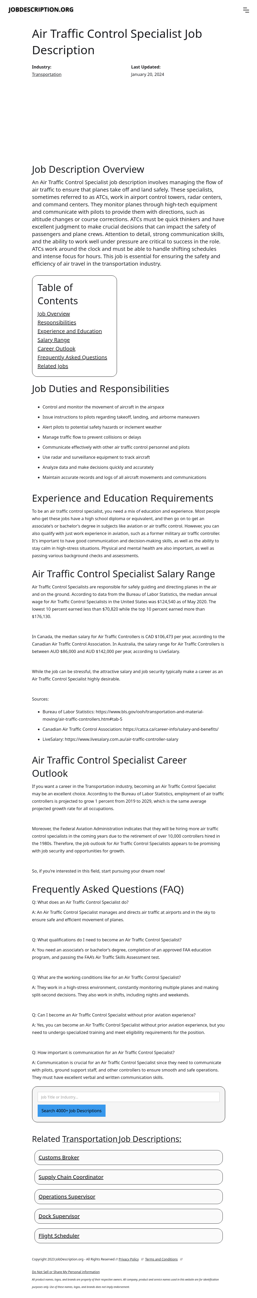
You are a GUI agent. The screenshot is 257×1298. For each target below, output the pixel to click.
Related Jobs (53, 366)
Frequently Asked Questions (72, 357)
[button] (246, 10)
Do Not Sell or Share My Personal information (66, 1272)
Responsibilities (57, 322)
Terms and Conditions (161, 1259)
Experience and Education (70, 331)
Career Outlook (57, 348)
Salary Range (54, 339)
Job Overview (54, 313)
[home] (41, 10)
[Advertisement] (128, 120)
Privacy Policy (129, 1259)
